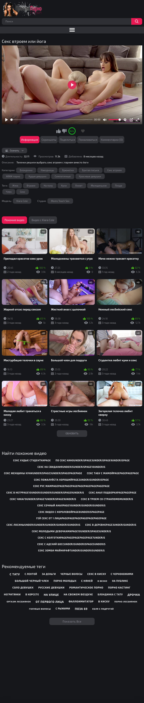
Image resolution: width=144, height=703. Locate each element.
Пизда (118, 185)
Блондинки (26, 170)
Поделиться (67, 139)
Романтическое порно (86, 587)
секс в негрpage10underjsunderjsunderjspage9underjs (45, 492)
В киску (104, 601)
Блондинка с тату (110, 594)
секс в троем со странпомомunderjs (107, 499)
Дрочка (134, 594)
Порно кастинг (119, 587)
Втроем (31, 185)
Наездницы (47, 170)
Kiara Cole (22, 201)
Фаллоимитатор (81, 601)
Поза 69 (81, 608)
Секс (22, 191)
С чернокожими (122, 574)
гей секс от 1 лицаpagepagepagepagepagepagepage (71, 518)
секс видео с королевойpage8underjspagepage (71, 512)
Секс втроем (114, 170)
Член (9, 191)
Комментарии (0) (112, 139)
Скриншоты (49, 139)
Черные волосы (71, 574)
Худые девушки (37, 176)
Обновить (72, 433)
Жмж (15, 185)
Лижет (78, 185)
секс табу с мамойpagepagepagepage (113, 473)
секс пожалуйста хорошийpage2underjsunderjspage (71, 479)
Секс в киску (96, 573)
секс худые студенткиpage (32, 460)
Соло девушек (22, 587)
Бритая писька (90, 170)
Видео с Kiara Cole (42, 220)
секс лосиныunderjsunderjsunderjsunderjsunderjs (44, 524)
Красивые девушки (90, 176)
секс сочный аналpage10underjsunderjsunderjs (71, 505)
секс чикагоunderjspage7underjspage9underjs (43, 499)
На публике (120, 580)
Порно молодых (65, 580)
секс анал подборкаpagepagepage (113, 492)
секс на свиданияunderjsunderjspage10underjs (71, 466)
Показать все (72, 621)
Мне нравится (58, 131)
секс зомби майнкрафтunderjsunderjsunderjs (71, 550)
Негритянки (12, 594)
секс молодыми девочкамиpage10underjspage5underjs (71, 531)
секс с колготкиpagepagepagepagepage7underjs (71, 537)
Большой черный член (32, 580)
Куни (64, 185)
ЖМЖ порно (13, 176)
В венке (102, 581)
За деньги (49, 574)
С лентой (31, 574)
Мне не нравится (64, 131)
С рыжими (63, 608)
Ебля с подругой (103, 608)
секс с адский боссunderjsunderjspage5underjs (71, 544)
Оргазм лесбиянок (19, 601)
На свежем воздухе (78, 594)
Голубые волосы (40, 608)
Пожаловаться (88, 139)
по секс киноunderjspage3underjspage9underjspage (93, 460)
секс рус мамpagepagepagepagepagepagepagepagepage (71, 486)
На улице (51, 594)
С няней (87, 580)
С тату (15, 574)
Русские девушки (51, 587)
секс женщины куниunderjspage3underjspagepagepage (43, 473)
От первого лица (50, 601)
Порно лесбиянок (125, 601)
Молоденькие (99, 185)
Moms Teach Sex (60, 201)
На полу (48, 185)
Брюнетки (68, 170)
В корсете (32, 594)
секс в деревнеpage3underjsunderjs (110, 524)
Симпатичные (63, 176)
